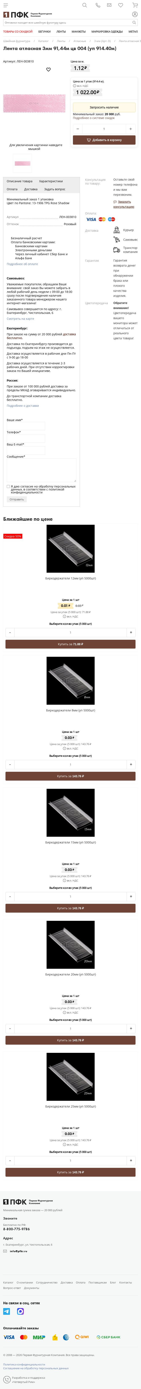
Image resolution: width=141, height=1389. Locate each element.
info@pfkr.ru (18, 1251)
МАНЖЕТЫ (79, 31)
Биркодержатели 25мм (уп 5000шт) (70, 1106)
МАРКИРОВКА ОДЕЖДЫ (107, 31)
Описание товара (19, 181)
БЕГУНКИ (44, 31)
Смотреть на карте (20, 319)
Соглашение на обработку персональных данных (36, 1368)
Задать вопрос (54, 189)
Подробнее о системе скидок (94, 118)
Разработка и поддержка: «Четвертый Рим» (28, 1380)
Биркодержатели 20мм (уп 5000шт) (70, 974)
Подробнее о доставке (23, 406)
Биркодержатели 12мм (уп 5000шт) (70, 578)
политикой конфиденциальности (37, 490)
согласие (26, 486)
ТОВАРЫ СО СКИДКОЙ (17, 31)
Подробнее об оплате (22, 264)
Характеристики (51, 181)
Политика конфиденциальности (24, 1364)
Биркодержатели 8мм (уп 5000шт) (70, 710)
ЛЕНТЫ (61, 31)
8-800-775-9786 (16, 1229)
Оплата (12, 189)
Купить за (70, 644)
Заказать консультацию (123, 204)
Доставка (31, 189)
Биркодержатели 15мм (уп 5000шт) (70, 842)
